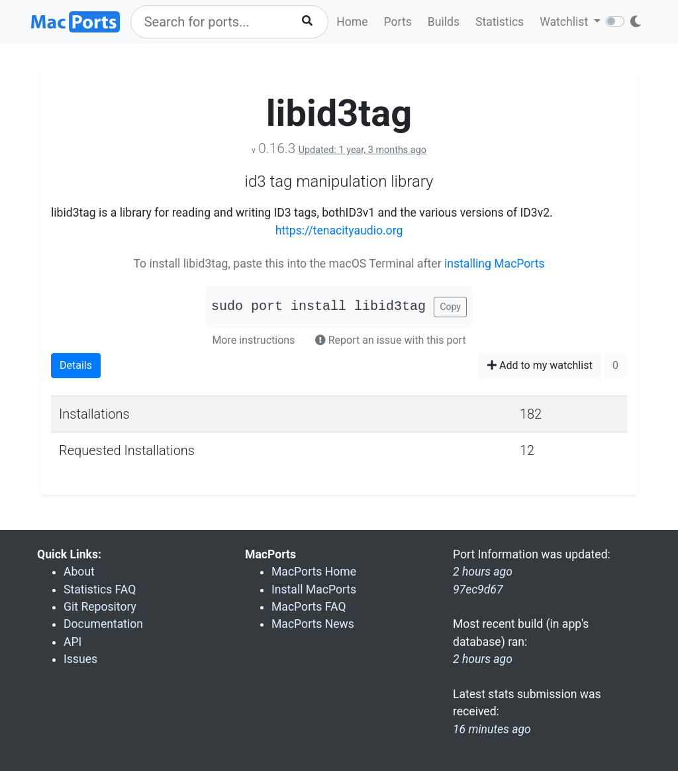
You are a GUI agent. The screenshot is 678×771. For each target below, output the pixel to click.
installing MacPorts (494, 263)
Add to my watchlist (540, 365)
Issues (80, 659)
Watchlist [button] (565, 21)
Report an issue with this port (390, 340)
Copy (450, 306)
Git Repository (100, 606)
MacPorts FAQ (308, 606)
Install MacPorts (313, 589)
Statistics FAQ (100, 589)
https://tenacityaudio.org (339, 230)
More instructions (253, 340)
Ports (398, 21)
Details (76, 365)
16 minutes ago (492, 729)
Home (351, 21)
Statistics (499, 21)
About (79, 571)
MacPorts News (312, 624)
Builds (444, 21)
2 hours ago (482, 659)
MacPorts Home (313, 571)
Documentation (103, 624)
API (72, 641)
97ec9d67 (478, 589)
